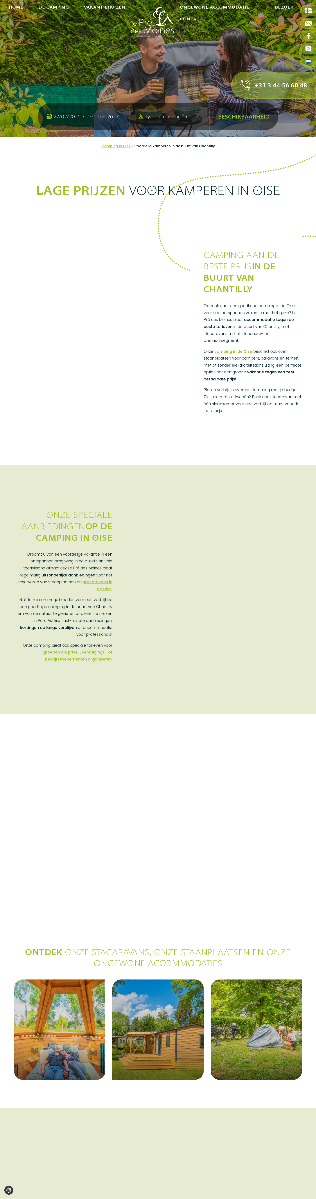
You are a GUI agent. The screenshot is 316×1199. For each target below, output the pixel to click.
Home (16, 28)
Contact (191, 62)
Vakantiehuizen (105, 28)
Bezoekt (286, 28)
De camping (53, 28)
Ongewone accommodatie (214, 28)
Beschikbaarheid (244, 116)
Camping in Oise (116, 146)
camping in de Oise (233, 351)
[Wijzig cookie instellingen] (8, 1190)
